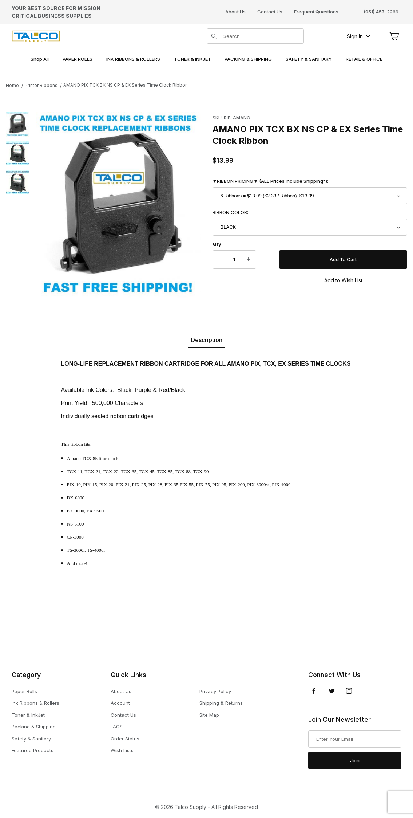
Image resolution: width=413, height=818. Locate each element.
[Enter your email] (354, 739)
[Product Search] (261, 36)
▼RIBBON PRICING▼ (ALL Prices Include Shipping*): (271, 181)
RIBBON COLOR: (230, 212)
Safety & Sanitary (31, 739)
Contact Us (269, 12)
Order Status (125, 739)
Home (12, 85)
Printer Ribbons (41, 85)
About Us (235, 12)
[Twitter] (332, 691)
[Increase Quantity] (248, 260)
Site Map (209, 715)
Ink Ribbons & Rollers (35, 703)
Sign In (358, 36)
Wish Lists (122, 750)
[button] (17, 123)
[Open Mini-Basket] (393, 36)
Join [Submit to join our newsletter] (355, 760)
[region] (17, 205)
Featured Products (32, 750)
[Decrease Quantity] (220, 260)
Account (120, 703)
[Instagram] (349, 691)
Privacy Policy (215, 691)
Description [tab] (206, 339)
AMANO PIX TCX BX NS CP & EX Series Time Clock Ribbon (125, 85)
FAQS (117, 726)
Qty (217, 244)
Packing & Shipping (34, 726)
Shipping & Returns (221, 703)
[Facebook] (314, 691)
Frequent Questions (316, 12)
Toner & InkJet (28, 715)
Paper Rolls (24, 691)
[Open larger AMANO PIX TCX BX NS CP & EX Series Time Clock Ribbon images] (118, 205)
